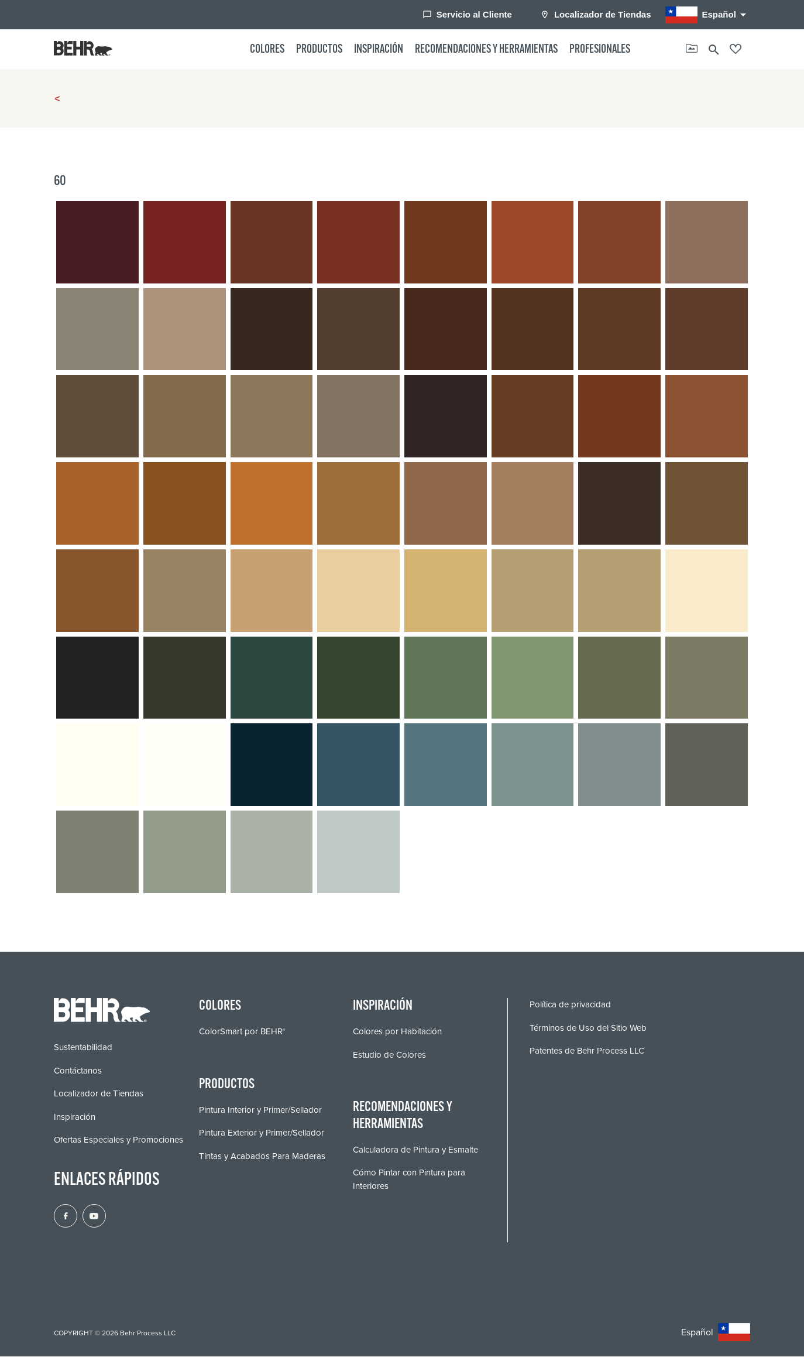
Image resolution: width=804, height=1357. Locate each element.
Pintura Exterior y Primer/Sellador (261, 1133)
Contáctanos (78, 1071)
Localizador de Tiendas (595, 14)
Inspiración (378, 50)
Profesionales (599, 50)
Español (707, 14)
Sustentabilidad (83, 1047)
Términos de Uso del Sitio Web (588, 1028)
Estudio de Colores (389, 1054)
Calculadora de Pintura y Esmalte (415, 1149)
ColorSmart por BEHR (242, 1032)
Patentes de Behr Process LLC (587, 1051)
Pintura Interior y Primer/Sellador (260, 1109)
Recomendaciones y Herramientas (486, 50)
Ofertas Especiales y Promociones (118, 1140)
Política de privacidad (570, 1005)
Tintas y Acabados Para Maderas (262, 1156)
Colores (267, 50)
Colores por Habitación (397, 1032)
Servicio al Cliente (467, 14)
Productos (319, 50)
